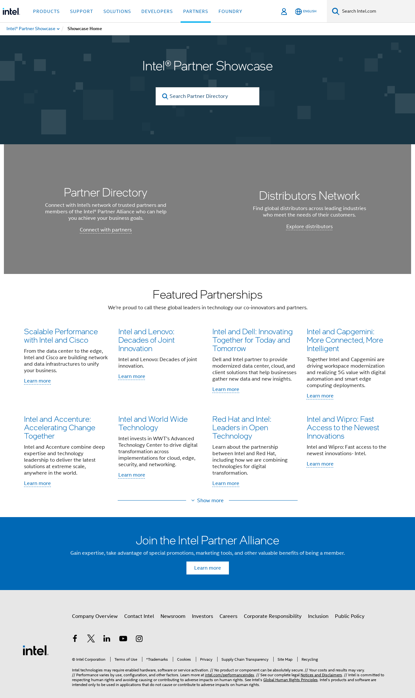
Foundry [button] (231, 11)
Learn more (37, 381)
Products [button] (46, 11)
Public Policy (349, 616)
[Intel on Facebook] (74, 639)
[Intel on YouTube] (123, 639)
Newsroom (172, 616)
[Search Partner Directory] (207, 96)
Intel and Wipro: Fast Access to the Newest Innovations (343, 427)
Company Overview (95, 616)
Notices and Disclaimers (321, 674)
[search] (165, 96)
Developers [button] (157, 11)
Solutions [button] (117, 11)
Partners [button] (195, 11)
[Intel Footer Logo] (36, 650)
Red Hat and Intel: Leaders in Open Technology (241, 427)
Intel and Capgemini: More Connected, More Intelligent (345, 339)
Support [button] (81, 11)
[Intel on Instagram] (139, 639)
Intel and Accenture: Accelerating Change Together (59, 427)
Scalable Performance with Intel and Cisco (61, 335)
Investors (202, 616)
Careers (228, 616)
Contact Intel (139, 616)
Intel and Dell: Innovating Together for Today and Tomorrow (252, 339)
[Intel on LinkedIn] (107, 639)
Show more (210, 500)
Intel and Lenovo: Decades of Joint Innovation (146, 339)
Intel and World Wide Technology (153, 423)
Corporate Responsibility (273, 616)
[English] (305, 11)
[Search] (335, 11)
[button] (207, 389)
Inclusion (318, 616)
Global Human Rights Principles (290, 679)
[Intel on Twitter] (91, 639)
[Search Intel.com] (377, 11)
